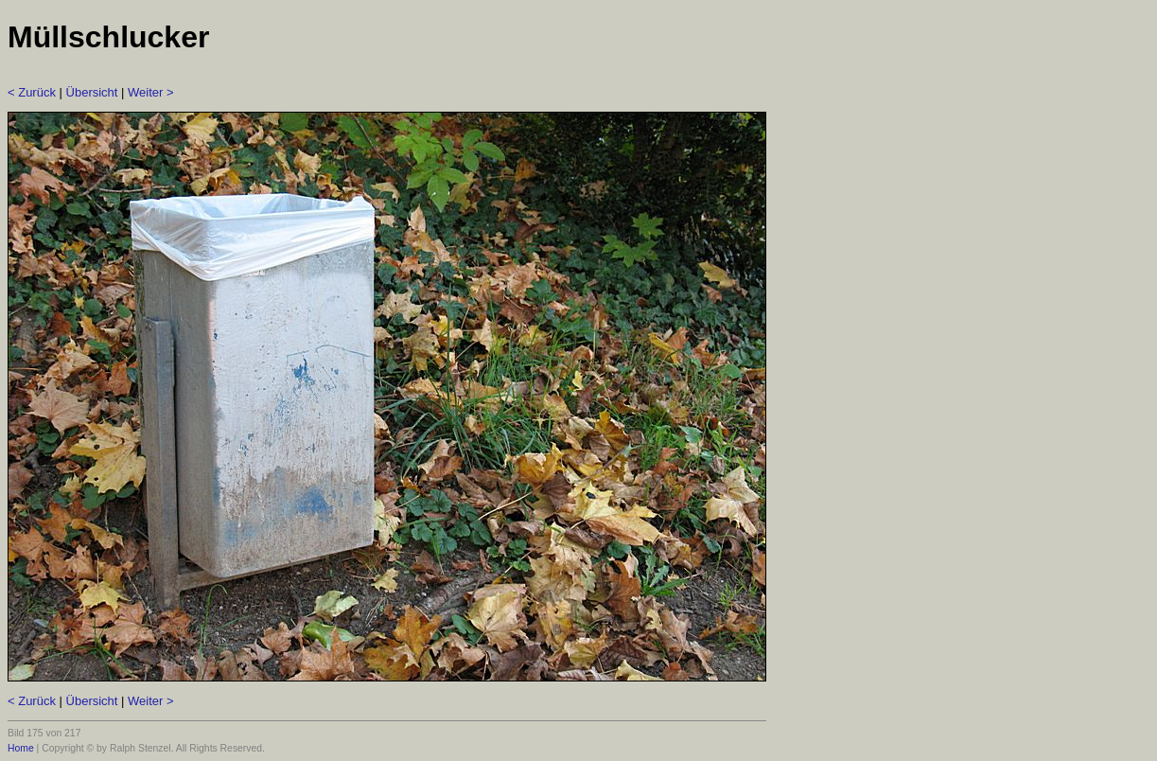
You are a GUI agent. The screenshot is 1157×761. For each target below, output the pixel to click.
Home (21, 748)
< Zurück (32, 92)
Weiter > (151, 92)
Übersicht (92, 92)
